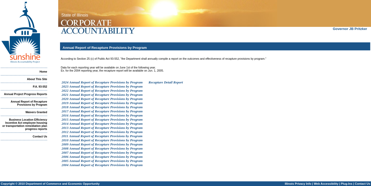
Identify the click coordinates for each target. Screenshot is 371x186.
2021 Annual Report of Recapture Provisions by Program (102, 95)
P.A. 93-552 (40, 86)
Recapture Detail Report (166, 82)
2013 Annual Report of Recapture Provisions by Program (102, 128)
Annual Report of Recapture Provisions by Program (29, 103)
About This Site (37, 79)
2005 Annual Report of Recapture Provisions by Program (102, 161)
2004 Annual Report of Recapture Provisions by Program (102, 165)
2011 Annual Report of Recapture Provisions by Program (102, 136)
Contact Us (40, 136)
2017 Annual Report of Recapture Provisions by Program (102, 111)
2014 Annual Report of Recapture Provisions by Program (102, 124)
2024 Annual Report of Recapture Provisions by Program (102, 82)
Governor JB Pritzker (350, 29)
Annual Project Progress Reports (25, 94)
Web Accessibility (326, 183)
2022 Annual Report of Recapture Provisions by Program (102, 90)
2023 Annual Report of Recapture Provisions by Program (102, 86)
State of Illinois (74, 15)
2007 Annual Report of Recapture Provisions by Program (102, 152)
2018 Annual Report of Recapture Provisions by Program (102, 107)
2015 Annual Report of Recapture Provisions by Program (102, 119)
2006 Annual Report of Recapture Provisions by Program (102, 157)
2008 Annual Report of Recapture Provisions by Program (102, 148)
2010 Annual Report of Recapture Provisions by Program (102, 140)
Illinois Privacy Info (298, 183)
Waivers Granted (36, 112)
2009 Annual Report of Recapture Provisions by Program (102, 144)
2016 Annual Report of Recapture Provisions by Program (102, 115)
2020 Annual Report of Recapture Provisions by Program (102, 99)
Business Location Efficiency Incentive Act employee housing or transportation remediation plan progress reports (24, 124)
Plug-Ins (346, 183)
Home (43, 71)
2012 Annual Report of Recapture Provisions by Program (102, 132)
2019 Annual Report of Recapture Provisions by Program (102, 103)
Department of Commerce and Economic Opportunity (63, 183)
